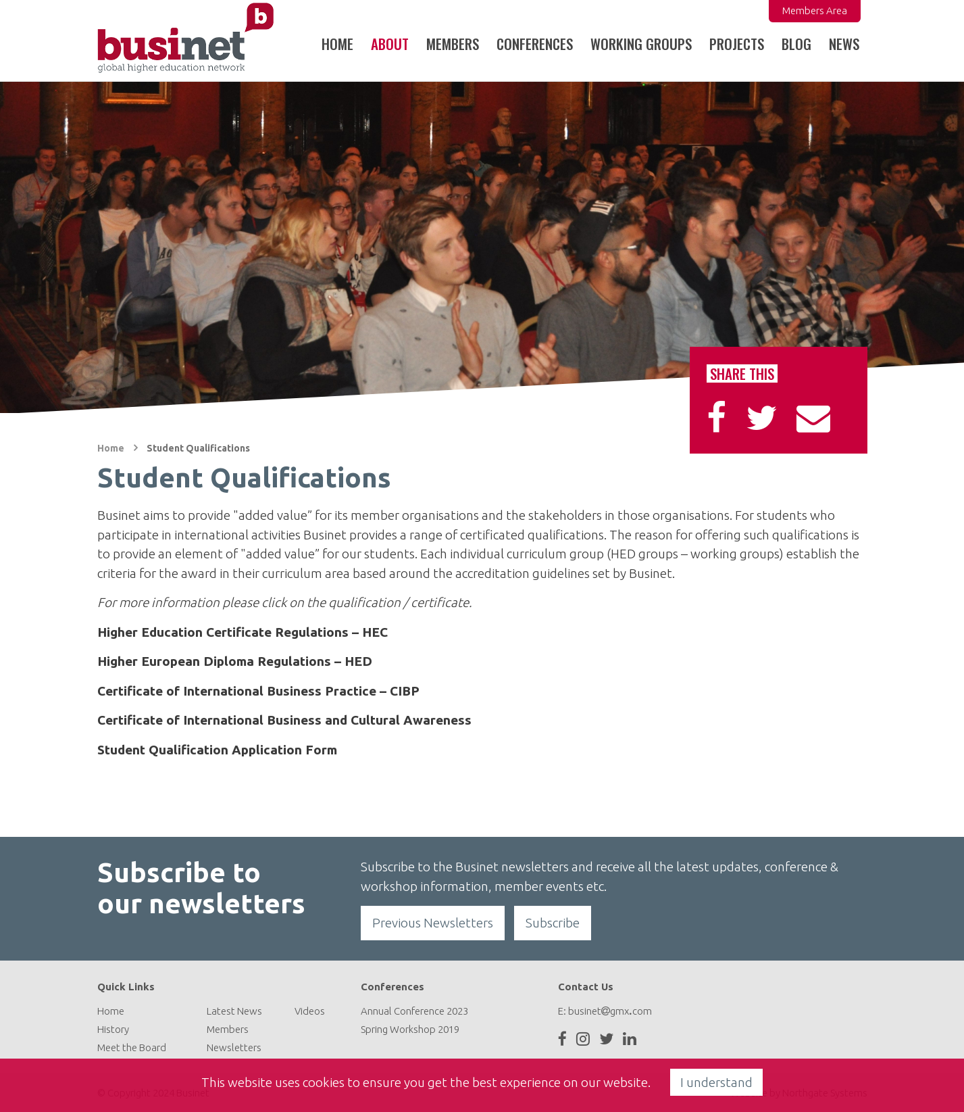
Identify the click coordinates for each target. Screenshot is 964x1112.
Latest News (234, 1011)
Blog (796, 43)
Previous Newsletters (432, 922)
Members (228, 1029)
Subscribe (553, 922)
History (113, 1029)
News (844, 43)
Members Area (814, 10)
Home (337, 43)
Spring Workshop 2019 (410, 1029)
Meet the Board (131, 1047)
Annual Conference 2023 (414, 1011)
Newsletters (234, 1047)
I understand (716, 1082)
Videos (310, 1011)
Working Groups (641, 43)
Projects (736, 43)
